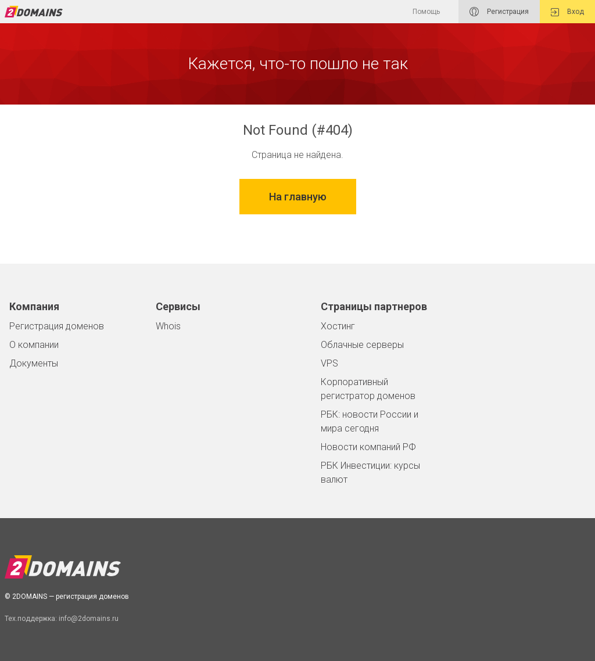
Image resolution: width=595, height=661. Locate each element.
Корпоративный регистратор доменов (368, 388)
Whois (168, 326)
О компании (34, 344)
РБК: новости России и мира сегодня (369, 421)
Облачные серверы (362, 344)
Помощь (426, 12)
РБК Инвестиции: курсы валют (370, 472)
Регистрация (499, 11)
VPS (329, 363)
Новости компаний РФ (368, 446)
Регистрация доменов (56, 326)
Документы (33, 363)
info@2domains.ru (89, 619)
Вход (567, 12)
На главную (298, 197)
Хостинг (338, 326)
